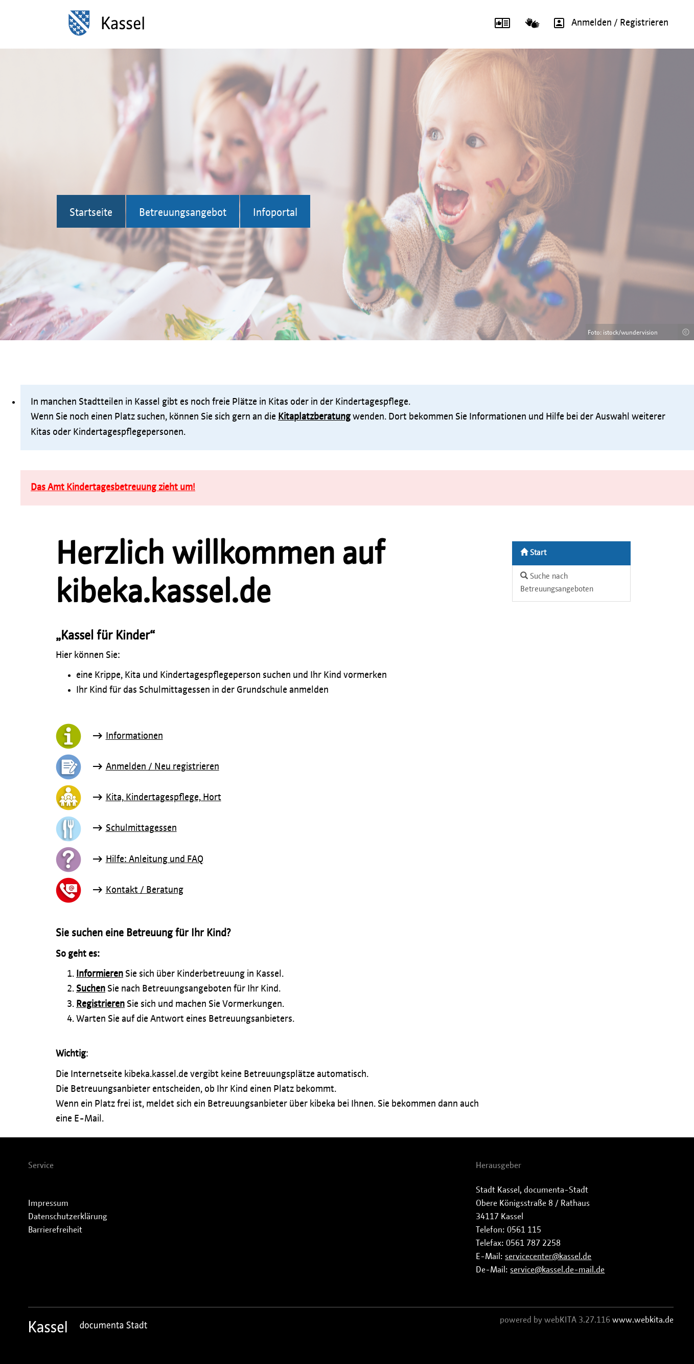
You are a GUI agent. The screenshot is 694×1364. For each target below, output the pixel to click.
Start (533, 552)
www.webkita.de (643, 1320)
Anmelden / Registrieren (607, 23)
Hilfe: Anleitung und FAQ (154, 859)
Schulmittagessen (141, 828)
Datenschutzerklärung (67, 1217)
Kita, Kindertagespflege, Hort (163, 797)
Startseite (91, 213)
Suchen (90, 989)
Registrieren (100, 1004)
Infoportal (275, 213)
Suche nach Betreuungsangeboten (556, 582)
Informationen (134, 736)
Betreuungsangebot (182, 213)
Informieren (99, 974)
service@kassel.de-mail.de (557, 1270)
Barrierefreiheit (55, 1230)
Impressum (48, 1203)
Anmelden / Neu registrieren (162, 767)
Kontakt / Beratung (144, 890)
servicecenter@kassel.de (548, 1256)
